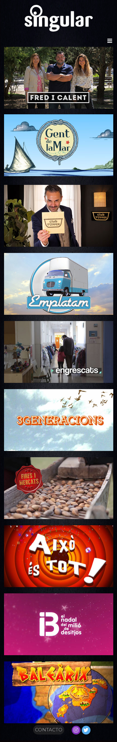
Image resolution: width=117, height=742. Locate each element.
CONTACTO (48, 730)
